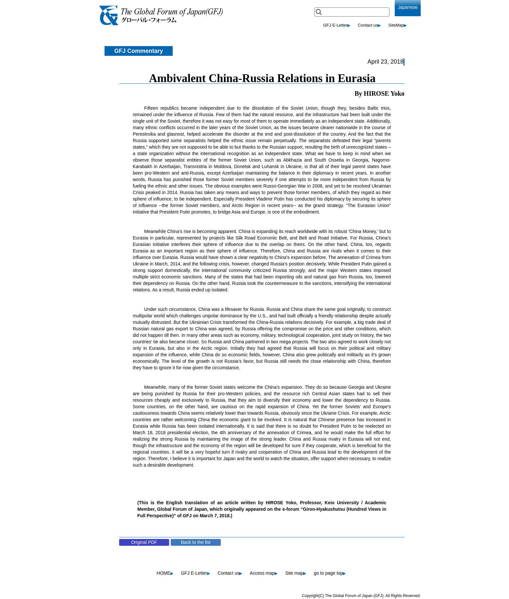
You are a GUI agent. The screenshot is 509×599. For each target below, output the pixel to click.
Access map (264, 573)
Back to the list (195, 542)
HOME (165, 573)
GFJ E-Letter (336, 25)
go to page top (330, 573)
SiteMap (397, 25)
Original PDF (144, 542)
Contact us (369, 25)
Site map (295, 573)
